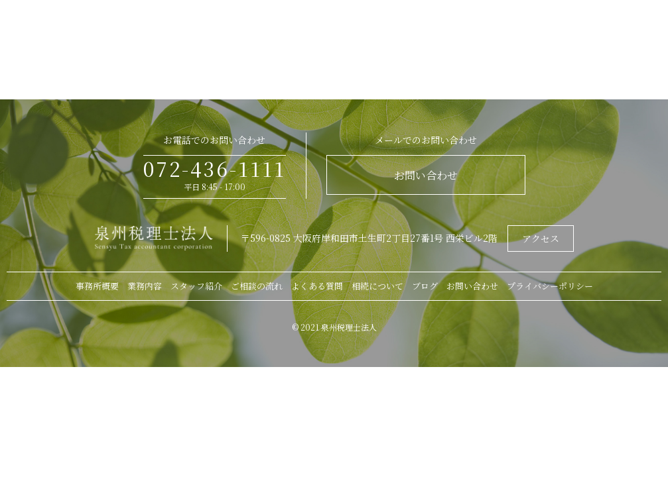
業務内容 (144, 286)
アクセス (540, 238)
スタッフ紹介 (196, 286)
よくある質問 (317, 286)
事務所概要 (97, 286)
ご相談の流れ (257, 286)
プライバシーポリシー (550, 286)
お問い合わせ (426, 175)
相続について (377, 286)
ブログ (425, 286)
